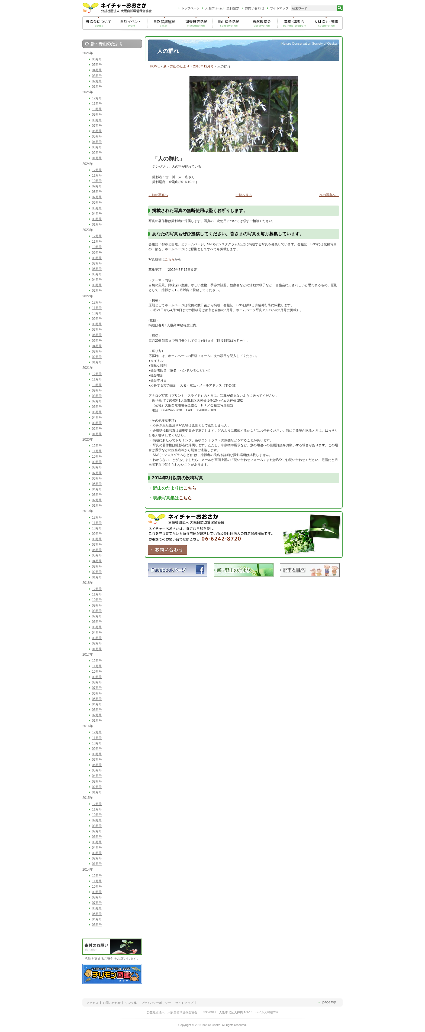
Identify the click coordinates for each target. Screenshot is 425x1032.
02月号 (97, 81)
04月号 (97, 70)
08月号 (97, 120)
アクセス (92, 1002)
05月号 (97, 65)
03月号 (97, 76)
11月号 (97, 104)
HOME (155, 66)
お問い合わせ (112, 1002)
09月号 (97, 114)
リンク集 (131, 1002)
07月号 (97, 126)
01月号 (97, 87)
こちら (170, 259)
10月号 (97, 109)
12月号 (97, 98)
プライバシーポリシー (156, 1002)
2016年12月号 (203, 66)
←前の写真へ (158, 195)
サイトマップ (184, 1002)
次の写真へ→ (329, 195)
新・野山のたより (176, 66)
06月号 (97, 59)
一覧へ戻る (244, 195)
